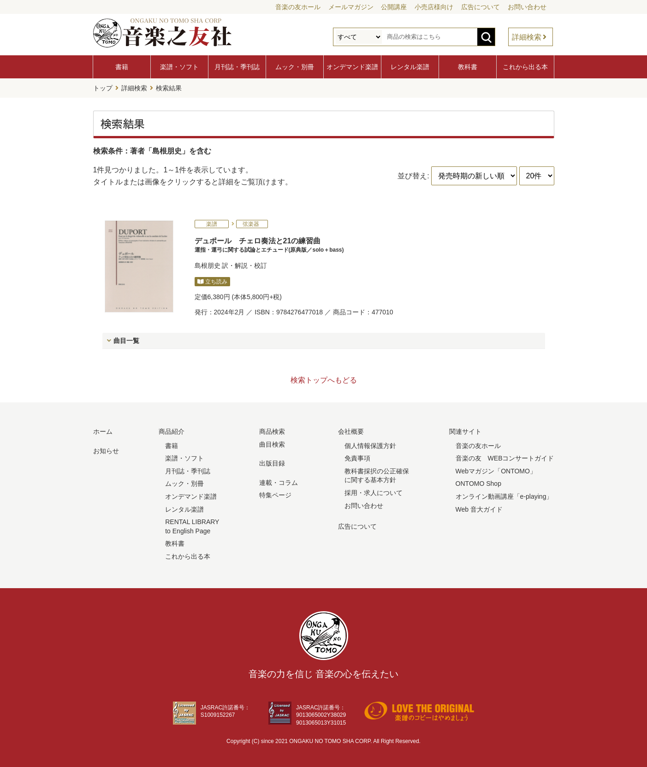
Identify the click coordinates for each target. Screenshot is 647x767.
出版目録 (272, 463)
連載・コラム (278, 482)
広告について (480, 7)
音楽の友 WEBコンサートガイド (505, 458)
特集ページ (275, 495)
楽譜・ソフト (179, 67)
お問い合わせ (527, 7)
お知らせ (106, 450)
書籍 (121, 67)
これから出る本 (525, 67)
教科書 (467, 67)
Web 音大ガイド (479, 509)
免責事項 (357, 458)
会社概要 (351, 431)
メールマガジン (351, 7)
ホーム (103, 431)
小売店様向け (434, 7)
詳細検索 (526, 37)
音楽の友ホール (298, 7)
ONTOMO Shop (478, 483)
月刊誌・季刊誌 (237, 67)
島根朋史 (207, 265)
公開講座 (394, 7)
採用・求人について (373, 492)
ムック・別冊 (294, 67)
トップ (103, 88)
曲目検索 (272, 444)
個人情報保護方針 (370, 445)
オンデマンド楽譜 (352, 67)
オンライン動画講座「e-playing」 (504, 496)
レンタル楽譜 (410, 67)
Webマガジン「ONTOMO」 (496, 471)
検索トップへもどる (324, 380)
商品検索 (272, 431)
